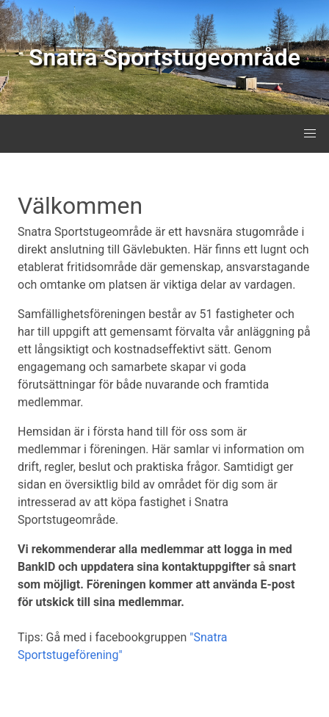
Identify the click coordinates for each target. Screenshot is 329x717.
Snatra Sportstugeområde (164, 57)
